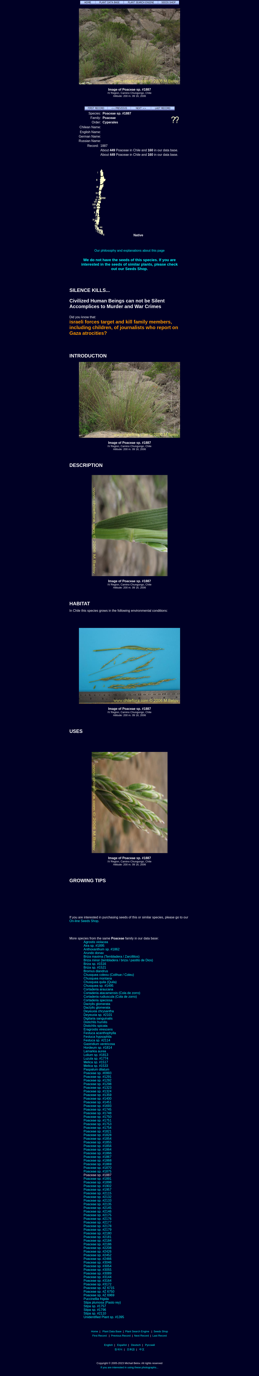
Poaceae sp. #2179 (97, 1229)
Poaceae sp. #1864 (97, 1149)
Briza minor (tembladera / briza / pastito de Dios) (118, 960)
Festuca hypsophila (97, 1036)
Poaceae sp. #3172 (97, 1284)
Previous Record (121, 1335)
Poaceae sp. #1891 (97, 1178)
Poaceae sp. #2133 (97, 1200)
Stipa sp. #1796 (95, 1309)
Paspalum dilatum (96, 1069)
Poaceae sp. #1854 (97, 1138)
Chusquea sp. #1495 (99, 985)
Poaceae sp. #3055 (97, 1269)
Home (94, 1331)
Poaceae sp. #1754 (97, 1127)
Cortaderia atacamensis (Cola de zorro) (112, 993)
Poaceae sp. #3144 (97, 1277)
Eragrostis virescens (98, 1029)
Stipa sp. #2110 (95, 1313)
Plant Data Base (111, 1331)
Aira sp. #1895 (94, 945)
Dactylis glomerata (97, 1004)
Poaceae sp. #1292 (97, 1080)
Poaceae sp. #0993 (97, 1073)
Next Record (141, 1335)
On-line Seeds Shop (83, 921)
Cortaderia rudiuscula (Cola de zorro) (110, 996)
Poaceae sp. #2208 (97, 1248)
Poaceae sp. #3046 (97, 1262)
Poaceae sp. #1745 (97, 1109)
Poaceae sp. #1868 (97, 1160)
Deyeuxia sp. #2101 (98, 1015)
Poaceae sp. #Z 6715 (99, 1288)
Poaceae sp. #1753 (97, 1124)
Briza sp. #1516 (95, 964)
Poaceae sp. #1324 (97, 1091)
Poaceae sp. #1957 (97, 1189)
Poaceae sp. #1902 (97, 1186)
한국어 (118, 1349)
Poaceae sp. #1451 (97, 1102)
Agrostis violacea (96, 942)
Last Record (159, 1335)
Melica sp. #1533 (96, 1066)
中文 (141, 1349)
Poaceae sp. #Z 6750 (99, 1291)
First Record (99, 1335)
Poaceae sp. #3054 (97, 1266)
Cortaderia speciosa (98, 1000)
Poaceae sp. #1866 (97, 1153)
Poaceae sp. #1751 (97, 1120)
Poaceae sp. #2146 (97, 1211)
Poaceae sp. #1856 (97, 1146)
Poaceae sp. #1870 (97, 1167)
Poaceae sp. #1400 (97, 1098)
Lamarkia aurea (95, 1051)
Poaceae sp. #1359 (97, 1095)
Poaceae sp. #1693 (97, 1106)
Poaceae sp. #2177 (97, 1222)
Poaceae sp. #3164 (97, 1280)
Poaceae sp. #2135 (97, 1204)
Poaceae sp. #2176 (97, 1218)
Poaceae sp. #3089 (97, 1273)
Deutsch (136, 1344)
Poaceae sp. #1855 (97, 1142)
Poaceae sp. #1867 (97, 1157)
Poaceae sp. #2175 (97, 1215)
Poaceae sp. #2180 (97, 1233)
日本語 (131, 1349)
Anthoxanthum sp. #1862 (102, 949)
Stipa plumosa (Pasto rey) (102, 1302)
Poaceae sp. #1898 (97, 1182)
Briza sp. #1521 (95, 967)
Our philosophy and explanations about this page (129, 250)
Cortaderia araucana (98, 989)
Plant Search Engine (137, 1331)
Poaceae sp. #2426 (97, 1251)
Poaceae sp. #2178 (97, 1226)
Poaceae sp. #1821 (97, 1131)
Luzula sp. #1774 (96, 1058)
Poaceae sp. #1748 (97, 1113)
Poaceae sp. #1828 (97, 1135)
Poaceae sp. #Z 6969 (99, 1295)
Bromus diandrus (96, 971)
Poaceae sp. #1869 (97, 1164)
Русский (150, 1344)
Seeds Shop (161, 1331)
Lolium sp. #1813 (96, 1055)
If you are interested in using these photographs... (130, 1367)
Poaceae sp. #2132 (97, 1197)
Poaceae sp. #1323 (97, 1087)
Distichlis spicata (95, 1025)
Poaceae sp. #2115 (97, 1193)
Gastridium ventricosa (99, 1044)
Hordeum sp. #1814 (98, 1047)
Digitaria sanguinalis (98, 1018)
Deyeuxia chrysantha (99, 1011)
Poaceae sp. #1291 (97, 1076)
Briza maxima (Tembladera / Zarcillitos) (112, 956)
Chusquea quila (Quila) (100, 982)
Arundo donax (94, 953)
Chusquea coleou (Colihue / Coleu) (109, 974)
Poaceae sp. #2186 (97, 1244)
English (108, 1344)
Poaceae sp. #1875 (97, 1171)
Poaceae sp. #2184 (97, 1240)
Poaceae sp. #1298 (97, 1084)
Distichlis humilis (95, 1022)
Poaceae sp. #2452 (97, 1255)
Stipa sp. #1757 (95, 1306)
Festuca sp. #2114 (97, 1040)
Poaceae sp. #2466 (97, 1258)
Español (122, 1344)
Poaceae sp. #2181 (97, 1237)
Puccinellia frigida (96, 1299)
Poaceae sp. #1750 (97, 1116)
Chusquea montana (98, 978)
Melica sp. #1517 (96, 1062)
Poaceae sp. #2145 (97, 1208)
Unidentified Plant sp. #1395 (104, 1317)
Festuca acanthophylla (100, 1033)
